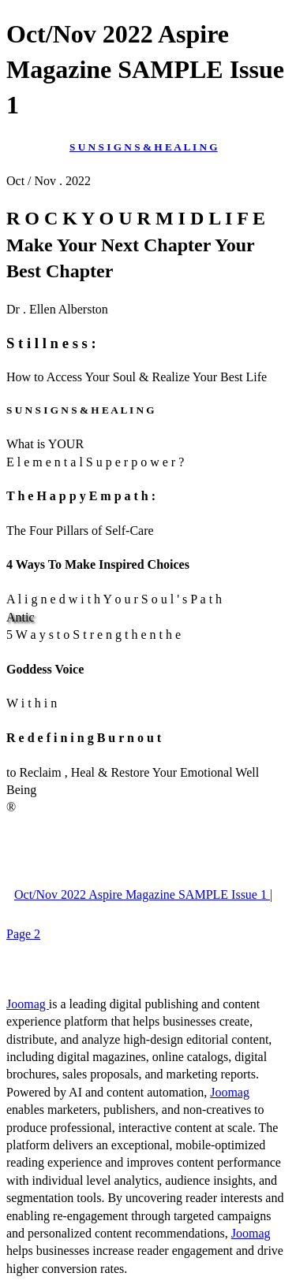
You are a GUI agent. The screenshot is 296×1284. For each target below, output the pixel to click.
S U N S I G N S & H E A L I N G (143, 147)
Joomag (27, 1004)
